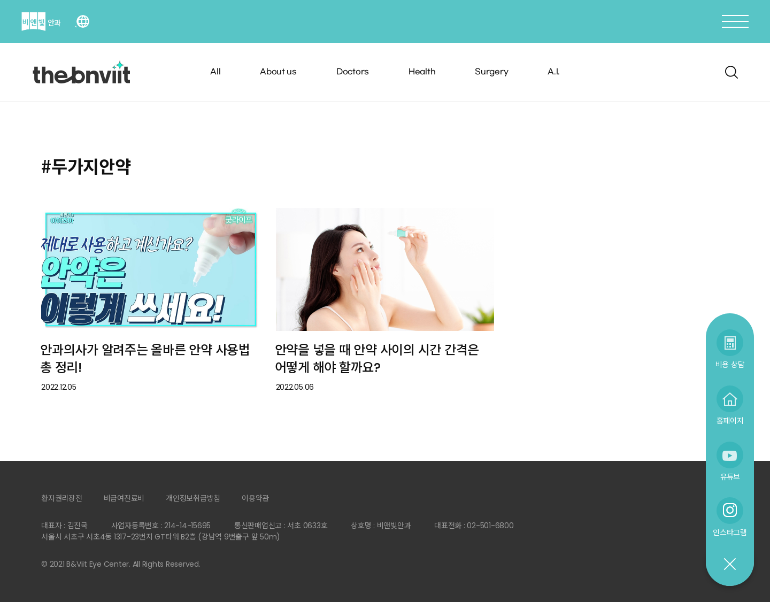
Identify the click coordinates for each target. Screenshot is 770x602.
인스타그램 (730, 532)
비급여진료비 (124, 498)
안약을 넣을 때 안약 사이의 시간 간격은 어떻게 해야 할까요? (377, 358)
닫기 (729, 564)
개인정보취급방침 (193, 498)
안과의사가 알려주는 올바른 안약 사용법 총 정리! (145, 358)
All (215, 71)
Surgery (491, 71)
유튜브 (730, 477)
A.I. (554, 71)
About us (278, 71)
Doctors (352, 71)
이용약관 (255, 498)
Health (422, 71)
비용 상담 (730, 364)
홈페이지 (730, 420)
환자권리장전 (61, 498)
